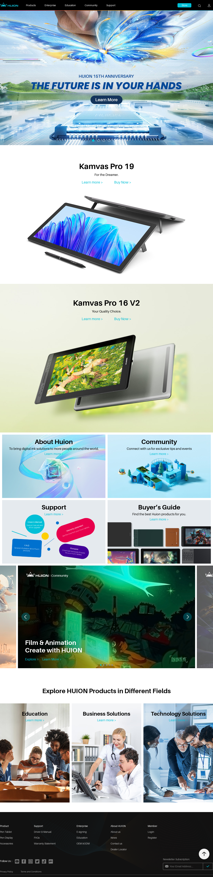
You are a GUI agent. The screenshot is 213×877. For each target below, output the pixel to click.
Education (70, 5)
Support (110, 5)
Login (151, 831)
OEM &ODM (83, 843)
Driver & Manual (42, 831)
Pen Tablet (6, 831)
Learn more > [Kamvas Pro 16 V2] (92, 319)
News (114, 837)
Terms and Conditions (31, 871)
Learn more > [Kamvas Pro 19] (92, 182)
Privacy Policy (6, 871)
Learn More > (51, 659)
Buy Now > (122, 182)
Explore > (32, 659)
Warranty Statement (45, 843)
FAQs (37, 837)
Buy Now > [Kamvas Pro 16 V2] (122, 319)
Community (91, 5)
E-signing (82, 831)
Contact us (116, 843)
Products (31, 5)
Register (152, 837)
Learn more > (53, 454)
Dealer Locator (119, 849)
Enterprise (50, 5)
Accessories (6, 843)
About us (115, 831)
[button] (187, 617)
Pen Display (6, 837)
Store (184, 5)
